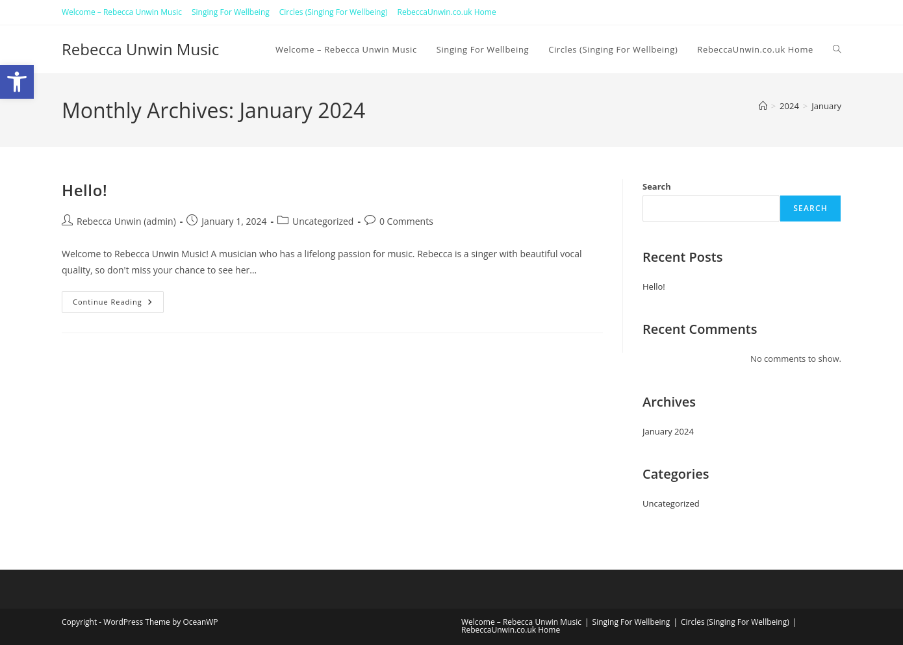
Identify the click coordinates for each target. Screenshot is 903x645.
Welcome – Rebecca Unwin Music (122, 12)
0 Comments (406, 221)
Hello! (84, 190)
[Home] (763, 106)
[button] (17, 82)
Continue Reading (118, 302)
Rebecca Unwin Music (140, 49)
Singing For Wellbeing (231, 12)
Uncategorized (322, 221)
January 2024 (668, 431)
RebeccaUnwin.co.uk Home (447, 12)
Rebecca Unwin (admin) (126, 221)
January (826, 106)
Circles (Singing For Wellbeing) (333, 12)
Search (656, 186)
